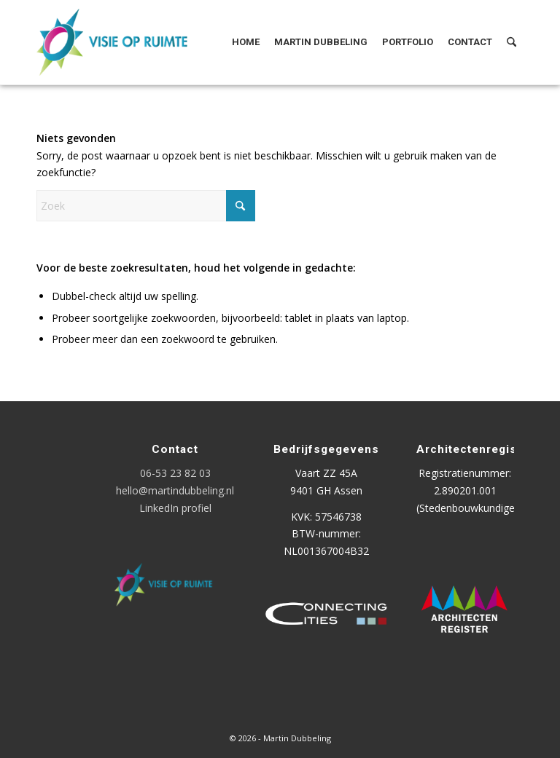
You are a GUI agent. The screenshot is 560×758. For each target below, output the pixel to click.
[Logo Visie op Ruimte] (130, 42)
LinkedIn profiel (175, 508)
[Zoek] (511, 42)
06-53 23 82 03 (175, 473)
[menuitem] (246, 42)
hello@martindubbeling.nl (175, 490)
